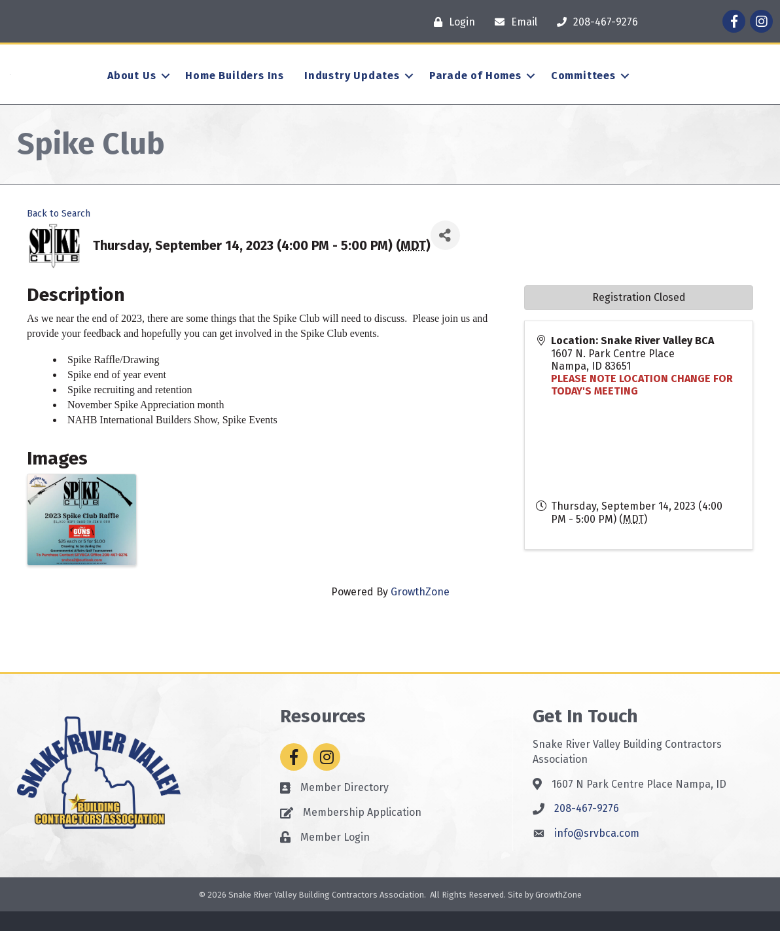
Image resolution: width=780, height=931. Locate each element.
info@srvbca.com (596, 853)
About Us (131, 85)
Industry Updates (352, 85)
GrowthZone (420, 612)
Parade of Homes (475, 85)
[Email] (512, 21)
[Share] (445, 255)
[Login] (451, 21)
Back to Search (58, 233)
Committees (583, 85)
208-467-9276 (586, 828)
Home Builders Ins (234, 85)
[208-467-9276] (594, 21)
